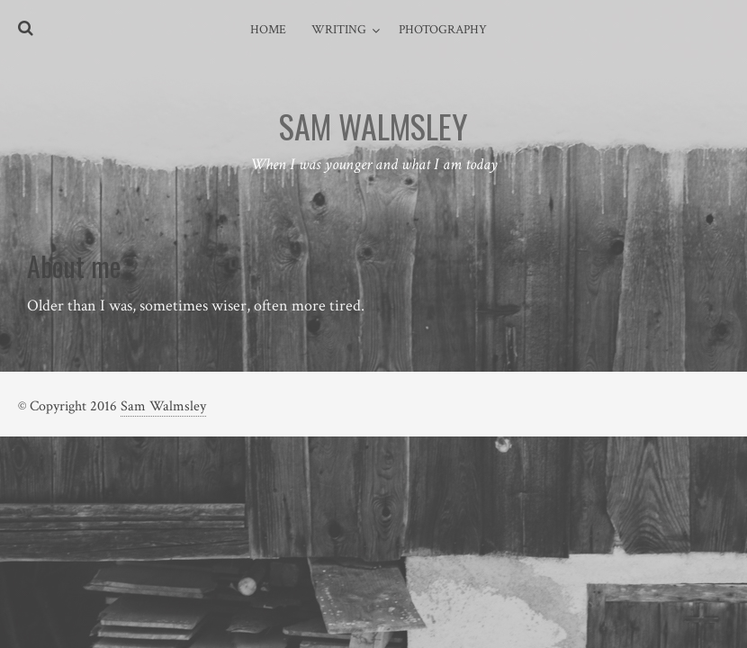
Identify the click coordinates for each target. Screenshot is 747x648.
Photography (443, 30)
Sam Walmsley (163, 406)
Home (268, 30)
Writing (338, 30)
